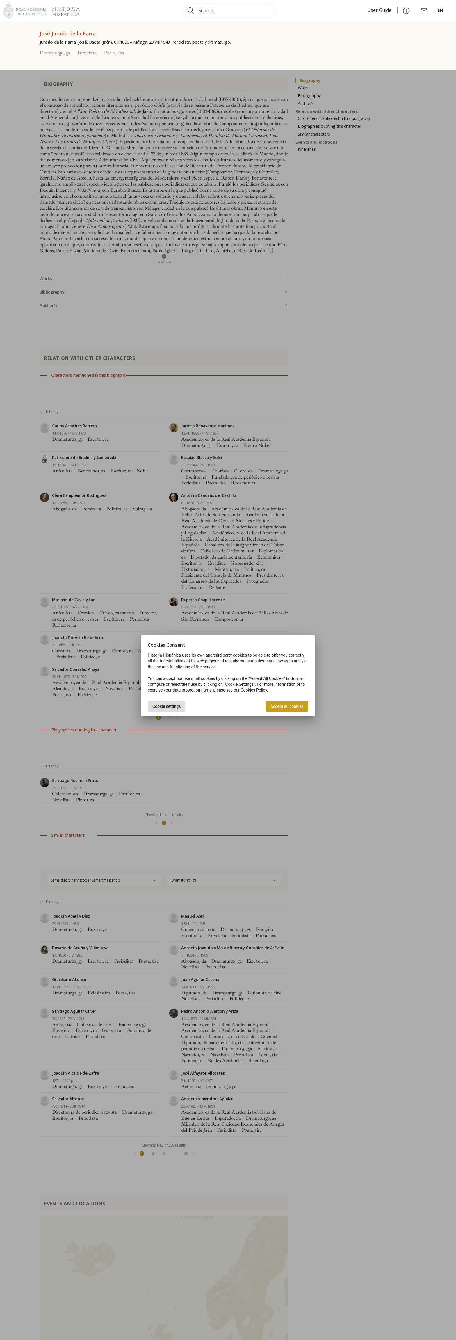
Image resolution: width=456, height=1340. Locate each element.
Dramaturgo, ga (55, 53)
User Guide (380, 10)
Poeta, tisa (114, 53)
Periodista (87, 53)
